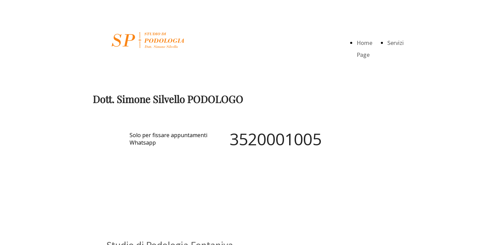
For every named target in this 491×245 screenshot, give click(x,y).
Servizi (395, 43)
